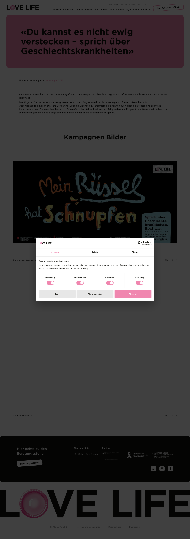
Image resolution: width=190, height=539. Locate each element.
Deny (57, 294)
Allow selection (95, 294)
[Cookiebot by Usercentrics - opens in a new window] (139, 243)
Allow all (133, 294)
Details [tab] (95, 252)
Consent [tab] (55, 252)
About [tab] (134, 252)
